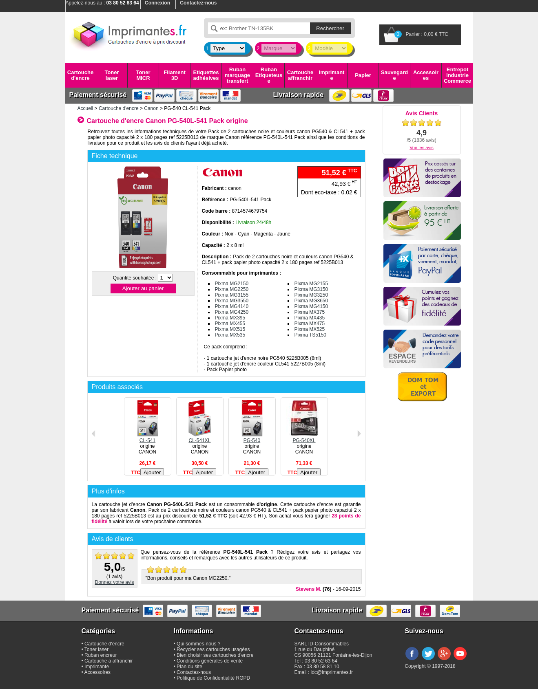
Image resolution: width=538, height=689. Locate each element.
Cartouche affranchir (300, 75)
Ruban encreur (100, 655)
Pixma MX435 (309, 318)
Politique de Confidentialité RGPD (213, 678)
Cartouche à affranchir (108, 661)
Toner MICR (143, 75)
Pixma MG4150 (311, 306)
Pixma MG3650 (311, 301)
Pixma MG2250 (232, 289)
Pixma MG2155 (311, 283)
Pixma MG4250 (232, 312)
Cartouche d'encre (80, 75)
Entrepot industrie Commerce (457, 75)
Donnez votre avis (114, 582)
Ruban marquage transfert (237, 75)
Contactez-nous (194, 672)
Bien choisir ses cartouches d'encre (215, 655)
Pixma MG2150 (232, 283)
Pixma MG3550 (232, 301)
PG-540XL (304, 437)
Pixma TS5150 (310, 335)
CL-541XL (200, 437)
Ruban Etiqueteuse (268, 75)
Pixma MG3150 (311, 289)
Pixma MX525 (309, 329)
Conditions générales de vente (210, 661)
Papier (363, 75)
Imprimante (332, 75)
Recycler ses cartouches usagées (213, 649)
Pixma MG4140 (232, 306)
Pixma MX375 (309, 312)
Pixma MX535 (230, 335)
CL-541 (147, 437)
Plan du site (189, 666)
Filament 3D (174, 75)
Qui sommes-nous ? (198, 644)
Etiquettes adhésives (206, 75)
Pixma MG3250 (311, 295)
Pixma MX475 (309, 323)
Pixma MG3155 (232, 295)
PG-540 (252, 437)
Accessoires (425, 75)
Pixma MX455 (230, 323)
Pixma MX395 (230, 318)
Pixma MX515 (230, 329)
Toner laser (111, 75)
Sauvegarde (394, 75)
